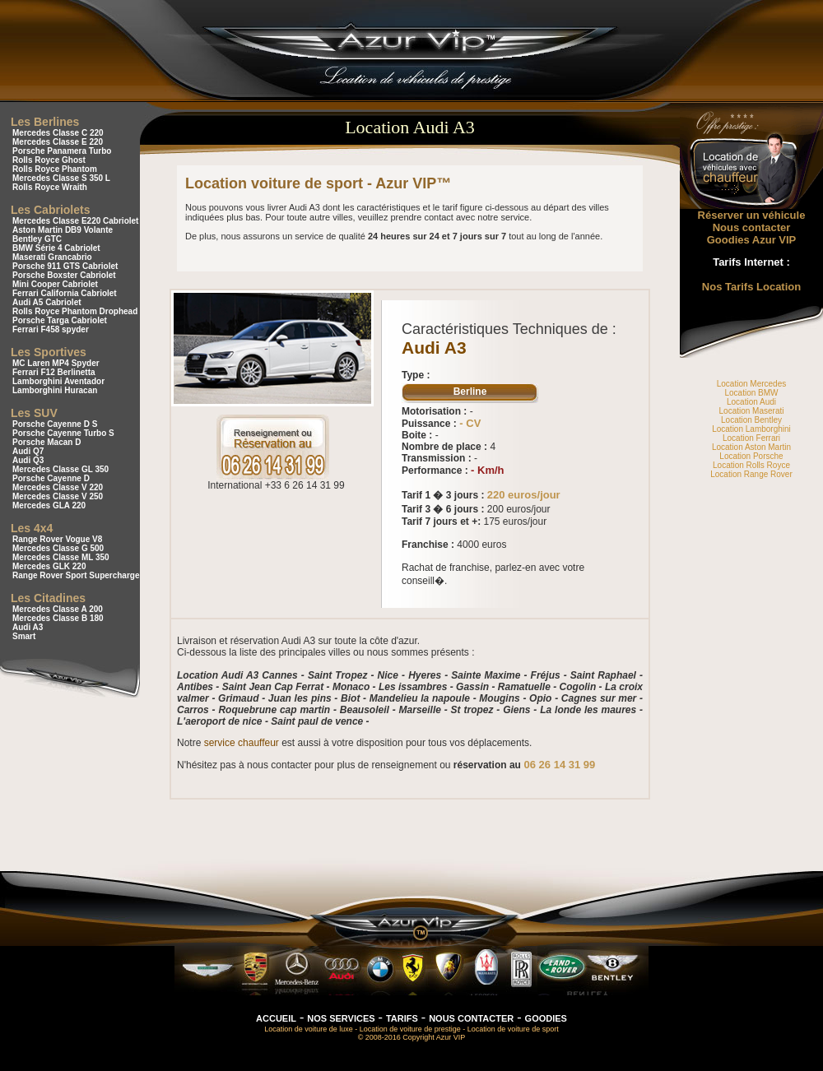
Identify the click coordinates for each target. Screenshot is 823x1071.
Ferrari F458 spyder (50, 329)
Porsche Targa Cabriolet (59, 320)
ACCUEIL (276, 1018)
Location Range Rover (751, 474)
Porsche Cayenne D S (54, 424)
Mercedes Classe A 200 (57, 609)
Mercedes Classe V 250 (57, 496)
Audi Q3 (28, 460)
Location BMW (751, 392)
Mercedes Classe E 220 (57, 141)
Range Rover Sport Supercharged (78, 575)
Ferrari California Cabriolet (64, 293)
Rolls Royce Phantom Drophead (74, 311)
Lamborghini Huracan (54, 390)
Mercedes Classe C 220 (58, 132)
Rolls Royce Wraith (49, 187)
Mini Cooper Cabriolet (55, 284)
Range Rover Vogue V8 (57, 539)
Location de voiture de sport (513, 1029)
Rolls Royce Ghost (49, 160)
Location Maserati (751, 410)
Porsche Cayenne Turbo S (63, 433)
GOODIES (546, 1018)
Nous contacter (752, 227)
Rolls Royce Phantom (54, 169)
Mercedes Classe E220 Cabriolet (75, 220)
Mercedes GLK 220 (49, 566)
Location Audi (751, 401)
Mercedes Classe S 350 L (61, 178)
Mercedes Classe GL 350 (60, 469)
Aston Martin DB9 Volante (62, 229)
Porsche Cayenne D (51, 478)
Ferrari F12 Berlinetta (53, 372)
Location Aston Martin (751, 447)
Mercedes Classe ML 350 (60, 557)
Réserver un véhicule (752, 215)
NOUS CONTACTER (471, 1018)
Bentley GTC (37, 238)
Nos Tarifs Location (751, 286)
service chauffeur (241, 743)
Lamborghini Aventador (58, 381)
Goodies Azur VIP (752, 240)
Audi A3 (27, 627)
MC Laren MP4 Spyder (56, 363)
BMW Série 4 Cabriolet (56, 248)
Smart (23, 636)
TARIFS (402, 1018)
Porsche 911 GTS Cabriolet (65, 266)
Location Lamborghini (751, 429)
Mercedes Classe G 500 (58, 548)
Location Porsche (751, 456)
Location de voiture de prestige (410, 1029)
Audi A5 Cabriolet (46, 302)
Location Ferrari (751, 438)
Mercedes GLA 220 (49, 505)
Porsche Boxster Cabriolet (64, 275)
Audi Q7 (28, 451)
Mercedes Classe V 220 (57, 487)
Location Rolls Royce (751, 465)
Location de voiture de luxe (308, 1029)
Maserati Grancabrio (52, 257)
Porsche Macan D (46, 442)
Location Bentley (751, 419)
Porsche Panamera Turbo (61, 150)
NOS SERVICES (340, 1018)
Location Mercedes (752, 383)
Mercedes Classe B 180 (58, 618)
